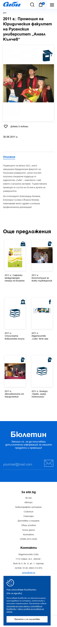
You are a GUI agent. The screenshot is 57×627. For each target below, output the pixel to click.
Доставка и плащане (28, 520)
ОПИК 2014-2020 (28, 539)
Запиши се (49, 463)
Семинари (28, 516)
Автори (28, 502)
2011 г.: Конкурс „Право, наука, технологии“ (40, 394)
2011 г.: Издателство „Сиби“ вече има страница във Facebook (40, 336)
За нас (28, 498)
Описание (9, 157)
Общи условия (28, 525)
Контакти (28, 534)
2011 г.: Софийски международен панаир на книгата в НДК (14, 278)
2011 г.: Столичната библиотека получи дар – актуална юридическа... (14, 336)
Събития (28, 511)
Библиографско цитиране (28, 507)
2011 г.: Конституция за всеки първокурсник (42, 278)
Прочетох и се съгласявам (27, 619)
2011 (5, 13)
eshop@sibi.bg (28, 572)
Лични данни (28, 530)
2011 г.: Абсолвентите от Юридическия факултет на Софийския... (14, 394)
